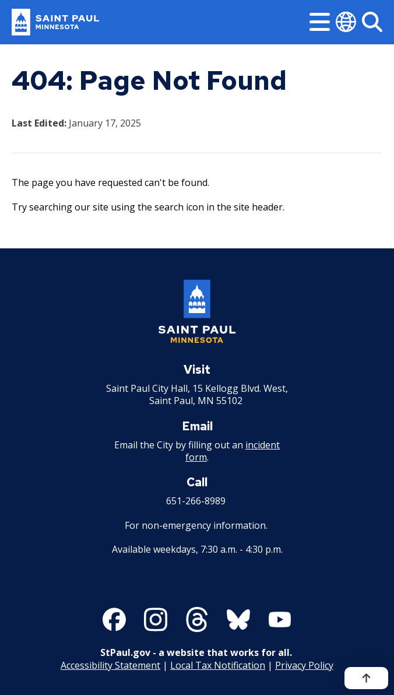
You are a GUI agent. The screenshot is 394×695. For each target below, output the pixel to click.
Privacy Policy (304, 664)
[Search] (372, 22)
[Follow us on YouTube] (279, 619)
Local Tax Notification (217, 664)
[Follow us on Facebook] (114, 619)
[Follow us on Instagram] (155, 619)
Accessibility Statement (110, 664)
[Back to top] (366, 678)
